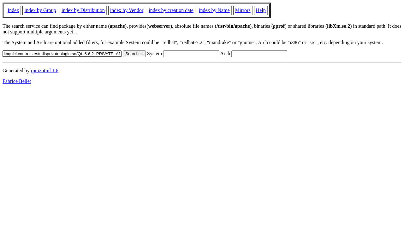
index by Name (214, 10)
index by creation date (171, 10)
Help (261, 10)
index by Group (40, 10)
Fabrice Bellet (17, 81)
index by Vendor (126, 10)
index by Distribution (83, 10)
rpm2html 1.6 (44, 70)
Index (13, 10)
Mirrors (243, 10)
